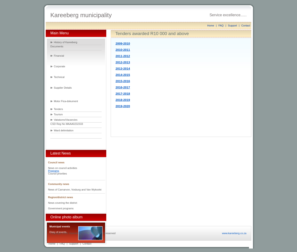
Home (210, 25)
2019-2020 (123, 106)
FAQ (221, 25)
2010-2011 (123, 50)
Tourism (58, 114)
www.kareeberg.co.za (234, 233)
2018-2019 (123, 100)
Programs (53, 170)
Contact (245, 25)
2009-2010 (123, 43)
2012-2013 (123, 62)
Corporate (59, 66)
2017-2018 (123, 93)
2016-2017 (123, 87)
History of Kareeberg (65, 42)
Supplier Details (63, 87)
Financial (59, 55)
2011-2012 (123, 56)
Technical (59, 77)
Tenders (58, 109)
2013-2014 (123, 68)
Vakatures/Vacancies (65, 119)
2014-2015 (123, 75)
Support (232, 25)
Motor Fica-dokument (66, 101)
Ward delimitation (64, 130)
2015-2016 (123, 81)
